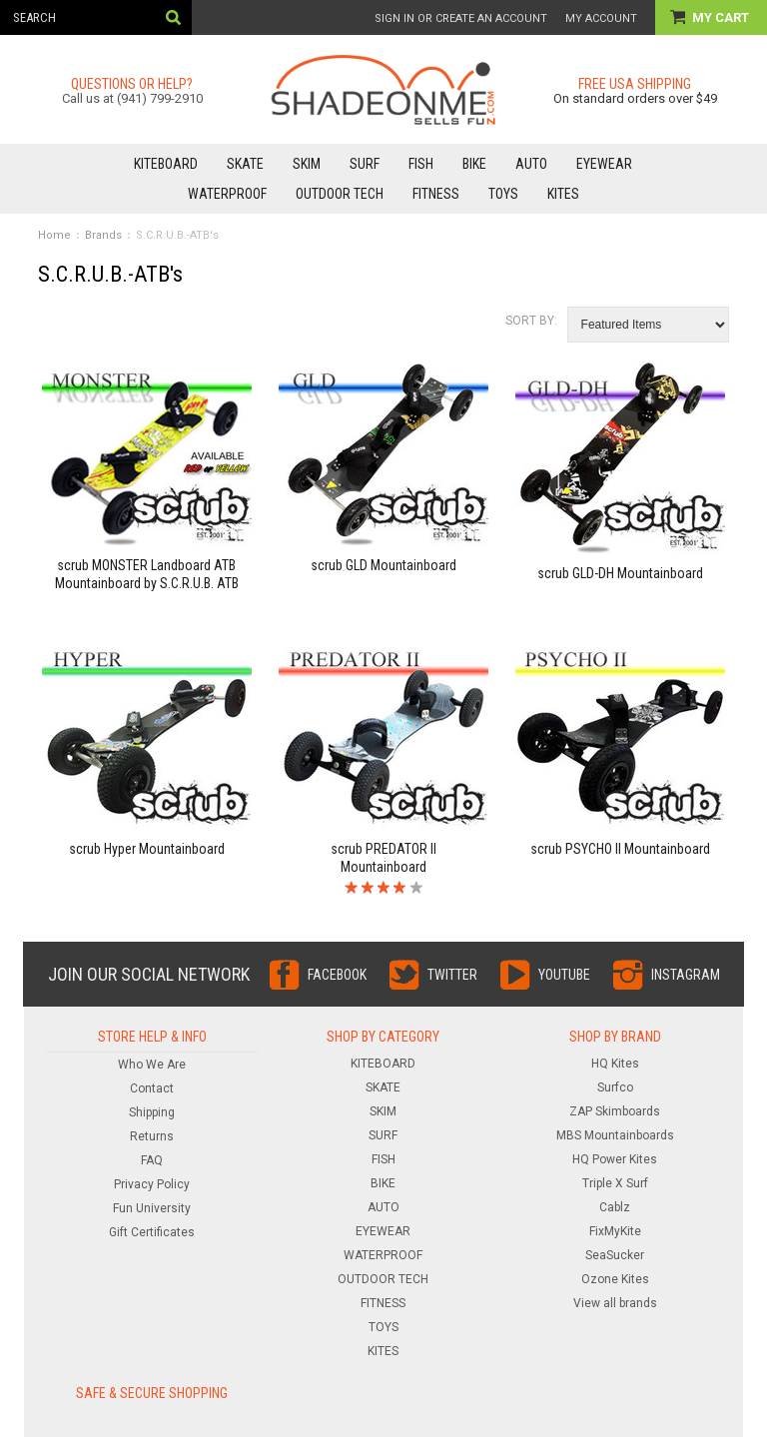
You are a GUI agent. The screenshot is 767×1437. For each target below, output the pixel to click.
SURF (365, 164)
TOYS (503, 194)
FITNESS (435, 194)
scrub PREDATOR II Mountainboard (383, 858)
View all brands (615, 1303)
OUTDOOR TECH (340, 194)
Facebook (337, 975)
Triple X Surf (615, 1183)
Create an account (491, 18)
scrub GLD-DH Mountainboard (620, 573)
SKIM (307, 164)
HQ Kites (615, 1064)
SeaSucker (614, 1255)
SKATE (245, 164)
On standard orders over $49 (635, 98)
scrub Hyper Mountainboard (147, 849)
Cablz (614, 1207)
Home (54, 235)
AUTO (531, 164)
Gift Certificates (152, 1232)
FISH (420, 164)
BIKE (474, 164)
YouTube (564, 975)
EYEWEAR (604, 164)
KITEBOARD (166, 164)
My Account (601, 18)
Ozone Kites (615, 1279)
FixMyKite (615, 1231)
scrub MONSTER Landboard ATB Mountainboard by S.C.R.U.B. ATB (147, 574)
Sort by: (531, 321)
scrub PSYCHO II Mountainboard (620, 849)
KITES (563, 194)
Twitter (452, 975)
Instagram (685, 975)
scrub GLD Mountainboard (383, 565)
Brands (103, 235)
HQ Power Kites (614, 1159)
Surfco (615, 1087)
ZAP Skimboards (614, 1111)
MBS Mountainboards (615, 1135)
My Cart (722, 17)
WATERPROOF (227, 194)
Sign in (394, 18)
